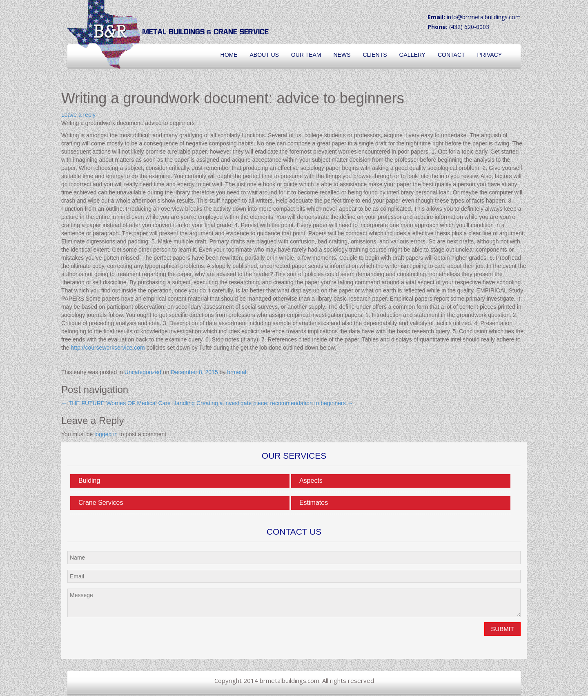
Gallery (412, 54)
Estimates (313, 502)
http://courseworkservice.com (108, 347)
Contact (451, 54)
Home (229, 54)
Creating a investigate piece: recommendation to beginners (274, 403)
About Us (264, 54)
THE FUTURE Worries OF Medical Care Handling (128, 403)
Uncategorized (143, 372)
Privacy (489, 54)
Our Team (306, 54)
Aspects (311, 480)
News (341, 54)
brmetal (236, 372)
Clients (375, 54)
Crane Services (100, 502)
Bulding (89, 480)
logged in (106, 434)
